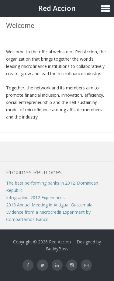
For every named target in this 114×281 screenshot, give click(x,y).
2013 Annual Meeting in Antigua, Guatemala (49, 205)
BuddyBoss (57, 249)
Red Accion (57, 8)
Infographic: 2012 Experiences (35, 197)
